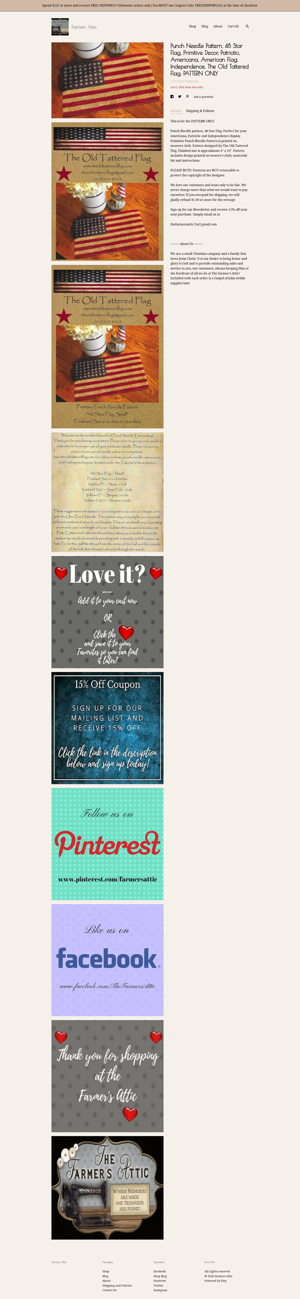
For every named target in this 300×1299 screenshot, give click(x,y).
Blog (205, 26)
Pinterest (160, 1280)
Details (176, 111)
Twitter (158, 1285)
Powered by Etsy (215, 1280)
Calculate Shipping (184, 81)
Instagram (160, 1290)
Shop (192, 26)
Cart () (233, 26)
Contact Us (109, 1290)
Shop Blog (160, 1276)
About (217, 26)
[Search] (247, 27)
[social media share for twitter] (180, 96)
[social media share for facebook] (172, 96)
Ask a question (203, 96)
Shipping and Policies (117, 1285)
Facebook (160, 1271)
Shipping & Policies (200, 111)
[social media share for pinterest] (188, 96)
